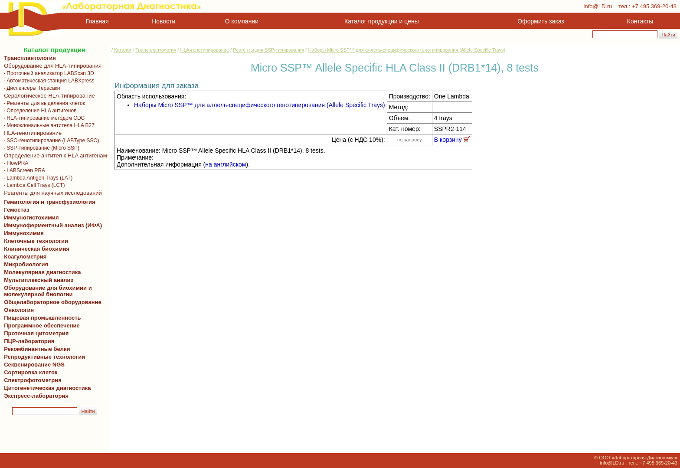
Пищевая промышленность (42, 317)
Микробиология (26, 264)
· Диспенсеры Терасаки (30, 88)
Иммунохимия (24, 233)
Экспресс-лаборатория (36, 396)
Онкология (19, 310)
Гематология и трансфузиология (48, 202)
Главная (97, 21)
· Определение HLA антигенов (39, 111)
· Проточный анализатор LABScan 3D (47, 73)
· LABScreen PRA (23, 170)
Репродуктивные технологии (43, 356)
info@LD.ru (598, 6)
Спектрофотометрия (33, 380)
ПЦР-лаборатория (27, 341)
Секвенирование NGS (33, 364)
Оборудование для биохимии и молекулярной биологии (46, 291)
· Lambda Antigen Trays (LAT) (36, 178)
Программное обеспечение (42, 325)
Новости (163, 21)
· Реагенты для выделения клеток (43, 103)
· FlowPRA (14, 163)
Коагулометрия (25, 256)
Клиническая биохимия (35, 248)
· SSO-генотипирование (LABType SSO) (50, 140)
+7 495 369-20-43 (654, 6)
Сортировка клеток (29, 372)
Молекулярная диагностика (41, 272)
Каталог (122, 49)
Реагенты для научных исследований (51, 193)
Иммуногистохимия (30, 217)
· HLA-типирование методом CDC (43, 118)
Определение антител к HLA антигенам (54, 155)
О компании (240, 21)
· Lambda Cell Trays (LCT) (33, 185)
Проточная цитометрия (35, 333)
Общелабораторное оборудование (51, 302)
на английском (225, 164)
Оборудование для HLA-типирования (51, 65)
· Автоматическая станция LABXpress (47, 81)
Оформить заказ (541, 21)
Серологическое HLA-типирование (48, 95)
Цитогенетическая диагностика (46, 388)
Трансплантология (28, 58)
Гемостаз (17, 209)
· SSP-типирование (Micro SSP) (40, 148)
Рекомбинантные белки (35, 349)
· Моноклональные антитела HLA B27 (48, 125)
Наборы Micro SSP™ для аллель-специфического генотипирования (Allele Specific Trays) (407, 49)
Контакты (640, 21)
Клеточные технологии (34, 241)
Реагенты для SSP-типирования (268, 49)
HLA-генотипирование (31, 133)
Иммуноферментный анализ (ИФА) (51, 225)
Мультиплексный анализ (38, 280)
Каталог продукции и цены (381, 21)
